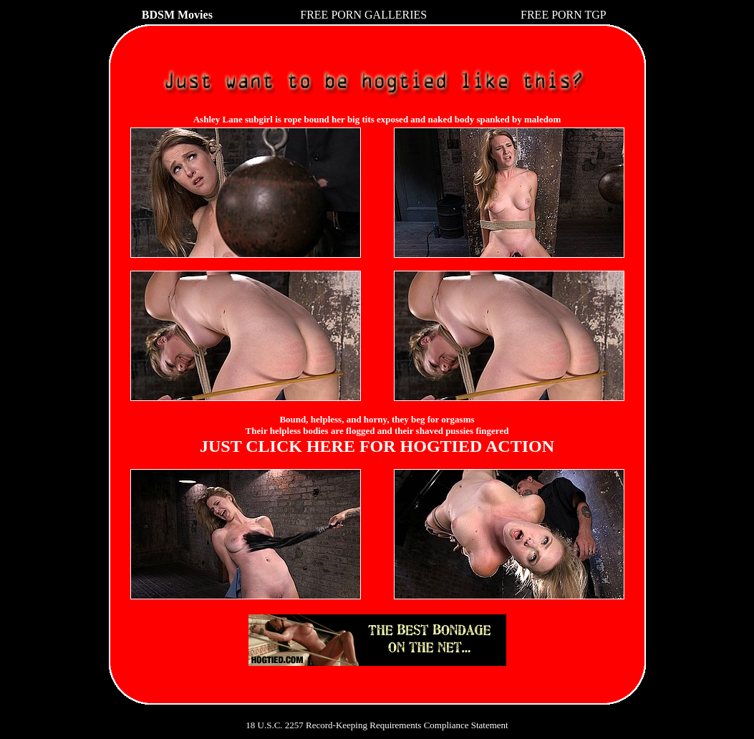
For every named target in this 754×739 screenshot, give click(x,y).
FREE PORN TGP (563, 15)
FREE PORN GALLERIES (363, 15)
